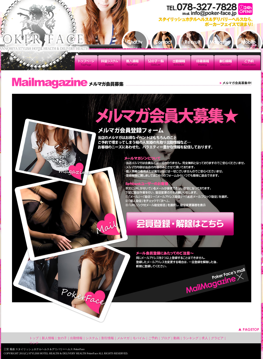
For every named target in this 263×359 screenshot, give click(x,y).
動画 (176, 338)
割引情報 (107, 338)
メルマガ (123, 338)
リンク (34, 343)
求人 (205, 338)
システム (92, 338)
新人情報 (48, 338)
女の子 (62, 338)
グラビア (217, 338)
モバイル (139, 338)
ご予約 (153, 338)
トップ (34, 338)
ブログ (165, 338)
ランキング (190, 338)
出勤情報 (76, 338)
